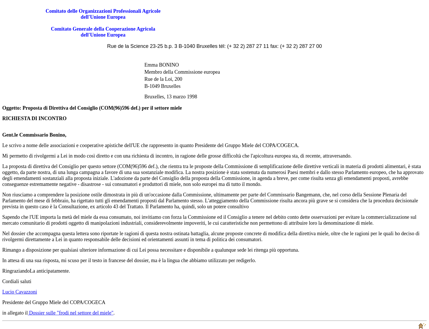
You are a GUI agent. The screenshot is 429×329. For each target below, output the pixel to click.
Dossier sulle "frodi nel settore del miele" (70, 313)
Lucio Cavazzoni (19, 292)
